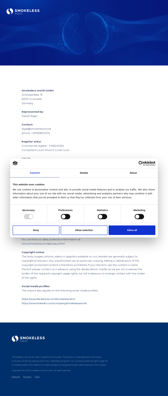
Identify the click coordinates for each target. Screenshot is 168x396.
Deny (36, 230)
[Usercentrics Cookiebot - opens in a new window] (141, 163)
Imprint (16, 376)
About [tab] (133, 172)
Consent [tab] (35, 172)
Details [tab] (84, 172)
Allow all (132, 230)
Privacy (27, 376)
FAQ (37, 376)
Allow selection (84, 230)
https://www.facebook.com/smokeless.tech (48, 299)
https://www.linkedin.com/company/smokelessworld (54, 303)
